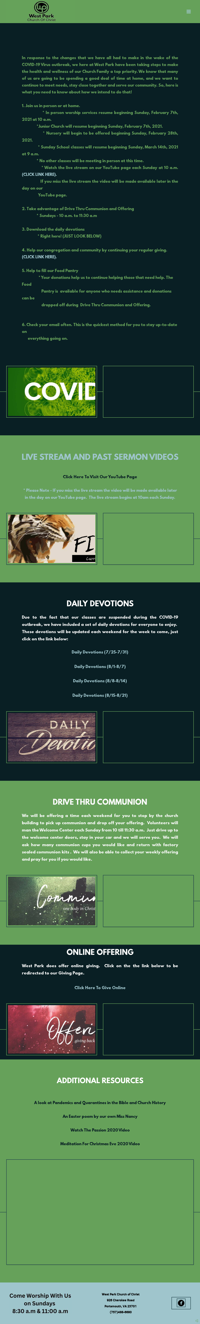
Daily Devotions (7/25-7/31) (100, 652)
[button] (181, 1303)
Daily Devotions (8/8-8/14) (100, 681)
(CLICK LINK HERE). (39, 175)
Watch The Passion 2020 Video (100, 1130)
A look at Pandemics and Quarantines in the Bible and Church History (100, 1103)
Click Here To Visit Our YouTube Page (100, 477)
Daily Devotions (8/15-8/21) (100, 695)
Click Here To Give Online (100, 988)
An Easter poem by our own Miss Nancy (100, 1116)
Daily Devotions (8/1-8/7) (100, 667)
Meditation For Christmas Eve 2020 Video (100, 1144)
